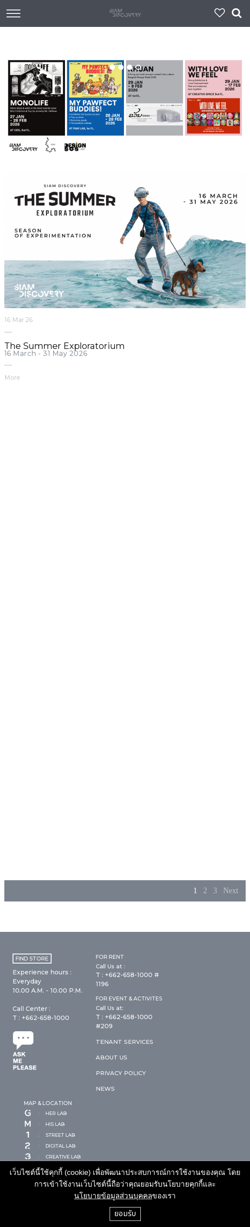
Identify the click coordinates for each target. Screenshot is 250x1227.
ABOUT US (111, 1057)
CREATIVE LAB (52, 1157)
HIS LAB (44, 1124)
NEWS (105, 1088)
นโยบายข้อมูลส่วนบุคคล (113, 1196)
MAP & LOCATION (48, 1103)
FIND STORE (32, 958)
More (12, 377)
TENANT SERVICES (124, 1041)
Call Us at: (109, 1007)
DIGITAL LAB (49, 1146)
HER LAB (45, 1113)
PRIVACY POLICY (121, 1072)
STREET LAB (49, 1135)
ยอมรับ (125, 1213)
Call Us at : (110, 966)
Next (230, 890)
